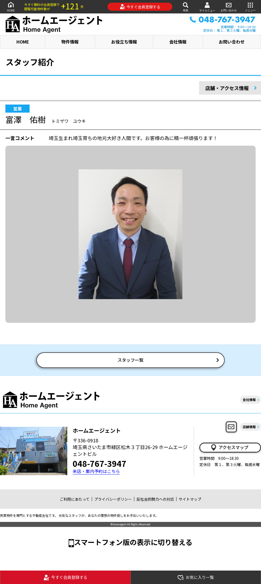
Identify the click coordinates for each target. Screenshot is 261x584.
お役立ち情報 (124, 41)
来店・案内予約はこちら (96, 472)
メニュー (250, 6)
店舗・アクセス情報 (227, 87)
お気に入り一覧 (195, 577)
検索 (185, 6)
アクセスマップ (229, 448)
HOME (11, 6)
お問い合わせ (228, 6)
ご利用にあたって (75, 499)
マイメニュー (207, 6)
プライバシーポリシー (113, 499)
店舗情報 (249, 427)
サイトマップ (190, 499)
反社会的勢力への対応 (155, 499)
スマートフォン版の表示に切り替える (133, 542)
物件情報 (70, 41)
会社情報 (177, 41)
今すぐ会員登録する (140, 6)
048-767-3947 (99, 464)
